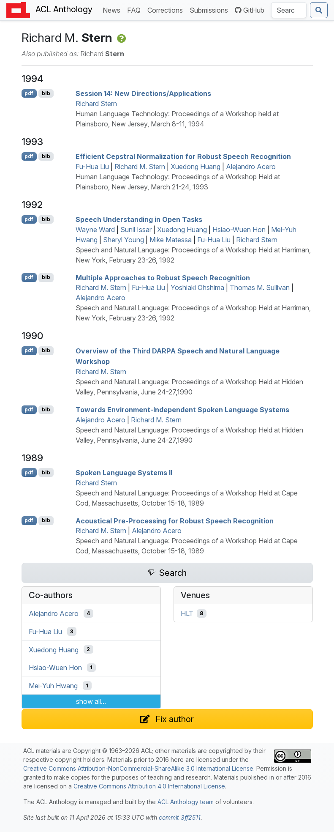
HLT (187, 613)
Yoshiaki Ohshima (197, 287)
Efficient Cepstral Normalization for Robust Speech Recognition (183, 156)
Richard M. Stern (139, 166)
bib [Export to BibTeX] (46, 93)
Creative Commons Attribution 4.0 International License (149, 786)
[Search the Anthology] (289, 10)
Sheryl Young (123, 239)
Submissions (210, 9)
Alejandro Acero (251, 166)
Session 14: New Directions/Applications (143, 93)
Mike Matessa (170, 239)
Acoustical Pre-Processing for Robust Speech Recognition (175, 520)
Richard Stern (96, 103)
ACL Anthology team (185, 801)
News (113, 9)
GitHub (249, 10)
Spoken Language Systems (124, 472)
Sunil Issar (136, 229)
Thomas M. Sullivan (260, 287)
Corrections (166, 9)
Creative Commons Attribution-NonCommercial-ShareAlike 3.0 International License (138, 768)
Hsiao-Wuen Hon (239, 229)
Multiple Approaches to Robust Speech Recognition (163, 277)
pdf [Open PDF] (28, 93)
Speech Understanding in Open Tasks (139, 219)
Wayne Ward (95, 229)
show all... (91, 701)
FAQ (135, 9)
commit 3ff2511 (180, 817)
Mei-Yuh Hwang (53, 685)
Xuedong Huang (195, 166)
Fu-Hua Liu (92, 166)
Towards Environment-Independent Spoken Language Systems (182, 409)
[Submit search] (319, 10)
